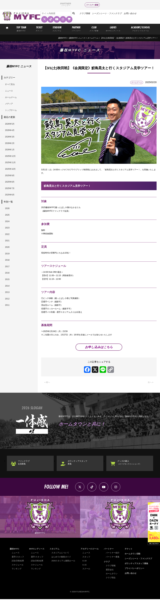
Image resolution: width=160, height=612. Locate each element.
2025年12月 (12, 165)
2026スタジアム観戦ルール (64, 574)
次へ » (150, 392)
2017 (8, 289)
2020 (8, 267)
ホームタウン (112, 586)
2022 (8, 252)
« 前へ (47, 392)
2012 (8, 325)
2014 (8, 311)
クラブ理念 (111, 590)
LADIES (113, 28)
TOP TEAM (21, 28)
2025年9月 (11, 187)
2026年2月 (11, 150)
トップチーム (12, 114)
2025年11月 (12, 172)
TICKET (39, 28)
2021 (8, 260)
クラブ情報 (84, 13)
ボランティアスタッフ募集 (80, 473)
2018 (8, 281)
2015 (8, 303)
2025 (8, 230)
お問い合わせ (130, 13)
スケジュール (17, 577)
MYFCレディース (37, 562)
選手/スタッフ (17, 569)
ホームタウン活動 (134, 567)
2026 (8, 223)
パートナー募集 (92, 5)
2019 (8, 274)
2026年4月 (11, 135)
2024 (8, 238)
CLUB (94, 28)
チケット (130, 562)
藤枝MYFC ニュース (77, 38)
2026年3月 (11, 143)
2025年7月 (11, 201)
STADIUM (57, 28)
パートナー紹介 (113, 566)
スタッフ (87, 569)
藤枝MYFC (62, 38)
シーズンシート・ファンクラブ (107, 13)
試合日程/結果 (17, 574)
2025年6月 (11, 208)
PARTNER (76, 28)
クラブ (108, 575)
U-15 (86, 577)
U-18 (86, 574)
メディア (10, 106)
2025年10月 (12, 179)
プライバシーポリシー (136, 581)
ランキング (16, 582)
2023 (8, 245)
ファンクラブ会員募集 (26, 473)
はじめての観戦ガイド (62, 569)
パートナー (109, 562)
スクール (87, 582)
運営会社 (111, 583)
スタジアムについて (61, 566)
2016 (8, 296)
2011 (8, 332)
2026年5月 (11, 128)
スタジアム (55, 562)
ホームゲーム (92, 38)
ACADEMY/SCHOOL (140, 28)
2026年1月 (11, 157)
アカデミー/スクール (90, 562)
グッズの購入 (132, 473)
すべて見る (11, 85)
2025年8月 (11, 194)
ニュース (10, 92)
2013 (8, 318)
